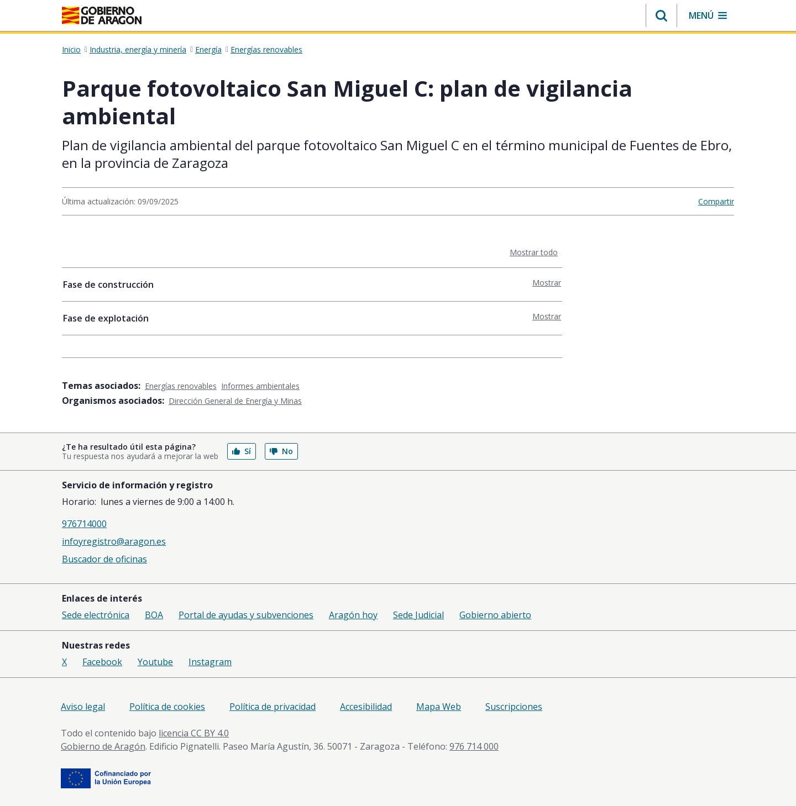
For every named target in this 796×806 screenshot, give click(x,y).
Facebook (102, 662)
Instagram (210, 662)
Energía (208, 50)
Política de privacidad (272, 706)
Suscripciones (513, 706)
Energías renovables (266, 50)
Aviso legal (83, 706)
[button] (661, 15)
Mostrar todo (536, 251)
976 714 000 (474, 746)
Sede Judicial (418, 615)
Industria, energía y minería (138, 50)
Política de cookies (167, 706)
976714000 (84, 524)
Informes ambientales (260, 386)
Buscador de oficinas (104, 559)
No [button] (281, 451)
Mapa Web (438, 706)
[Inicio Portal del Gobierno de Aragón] (102, 15)
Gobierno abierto (495, 615)
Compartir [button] (716, 201)
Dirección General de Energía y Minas (235, 401)
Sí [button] (241, 451)
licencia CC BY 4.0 (194, 733)
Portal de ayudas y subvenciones (246, 615)
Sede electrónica (95, 615)
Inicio (71, 50)
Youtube (155, 662)
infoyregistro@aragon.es (114, 541)
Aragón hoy (353, 615)
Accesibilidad (366, 706)
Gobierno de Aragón (103, 746)
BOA (154, 615)
